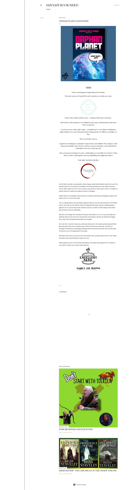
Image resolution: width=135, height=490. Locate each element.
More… (103, 9)
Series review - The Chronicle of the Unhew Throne (88, 470)
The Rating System (82, 9)
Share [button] (41, 18)
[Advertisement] (88, 349)
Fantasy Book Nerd (62, 5)
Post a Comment (67, 432)
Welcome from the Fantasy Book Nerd (60, 9)
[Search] (116, 5)
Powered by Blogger (79, 485)
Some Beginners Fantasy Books (76, 429)
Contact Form (95, 9)
